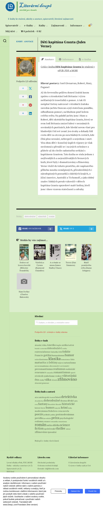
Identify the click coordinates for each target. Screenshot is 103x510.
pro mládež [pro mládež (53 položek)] (47, 418)
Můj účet (10, 31)
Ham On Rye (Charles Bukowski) (24, 294)
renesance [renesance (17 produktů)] (40, 372)
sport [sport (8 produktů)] (73, 372)
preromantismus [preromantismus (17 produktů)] (44, 369)
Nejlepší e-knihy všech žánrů (47, 440)
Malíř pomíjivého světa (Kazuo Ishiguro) (86, 266)
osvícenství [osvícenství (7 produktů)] (64, 366)
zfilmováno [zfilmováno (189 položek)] (41, 432)
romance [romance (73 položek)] (46, 421)
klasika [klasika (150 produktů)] (54, 358)
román (51, 216)
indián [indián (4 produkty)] (37, 359)
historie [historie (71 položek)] (38, 408)
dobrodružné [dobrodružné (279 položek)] (52, 400)
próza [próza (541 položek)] (55, 418)
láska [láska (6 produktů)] (72, 359)
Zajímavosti (57, 25)
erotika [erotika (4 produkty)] (64, 348)
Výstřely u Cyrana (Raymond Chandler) (39, 266)
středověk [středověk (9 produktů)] (39, 376)
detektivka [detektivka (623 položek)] (69, 396)
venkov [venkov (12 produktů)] (58, 376)
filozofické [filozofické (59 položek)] (51, 404)
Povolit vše (92, 491)
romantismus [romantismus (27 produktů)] (62, 372)
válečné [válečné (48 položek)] (68, 429)
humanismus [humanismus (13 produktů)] (58, 355)
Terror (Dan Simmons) (71, 263)
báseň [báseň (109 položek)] (58, 397)
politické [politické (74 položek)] (47, 414)
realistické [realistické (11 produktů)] (70, 369)
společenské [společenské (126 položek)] (50, 428)
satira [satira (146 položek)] (49, 425)
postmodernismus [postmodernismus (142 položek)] (65, 414)
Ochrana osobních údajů (48, 465)
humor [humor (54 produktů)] (69, 355)
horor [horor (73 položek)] (43, 408)
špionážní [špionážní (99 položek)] (52, 432)
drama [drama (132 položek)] (63, 400)
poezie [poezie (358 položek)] (39, 414)
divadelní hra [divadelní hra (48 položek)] (39, 401)
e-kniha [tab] (85, 59)
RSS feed (10, 471)
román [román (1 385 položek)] (40, 424)
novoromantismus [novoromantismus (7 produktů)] (42, 366)
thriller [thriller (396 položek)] (60, 428)
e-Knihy (28, 25)
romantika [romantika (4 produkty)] (50, 373)
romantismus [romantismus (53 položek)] (62, 422)
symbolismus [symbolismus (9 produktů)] (49, 376)
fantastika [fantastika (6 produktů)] (54, 352)
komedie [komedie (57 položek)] (57, 408)
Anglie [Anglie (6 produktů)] (58, 345)
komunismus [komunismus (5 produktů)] (65, 359)
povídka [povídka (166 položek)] (39, 418)
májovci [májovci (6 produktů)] (61, 363)
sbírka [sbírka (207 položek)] (56, 425)
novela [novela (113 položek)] (66, 411)
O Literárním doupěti (77, 462)
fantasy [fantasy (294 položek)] (42, 404)
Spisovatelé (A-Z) (14, 468)
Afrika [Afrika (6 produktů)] (44, 345)
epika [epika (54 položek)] (76, 401)
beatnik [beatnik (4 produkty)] (37, 348)
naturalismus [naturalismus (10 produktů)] (70, 362)
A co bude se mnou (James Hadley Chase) (55, 265)
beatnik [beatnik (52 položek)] (52, 397)
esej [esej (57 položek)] (36, 404)
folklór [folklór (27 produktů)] (66, 351)
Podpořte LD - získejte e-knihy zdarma (51, 332)
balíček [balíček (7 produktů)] (71, 345)
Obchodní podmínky (46, 462)
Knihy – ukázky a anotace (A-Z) (19, 465)
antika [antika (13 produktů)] (65, 345)
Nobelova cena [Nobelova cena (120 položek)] (55, 411)
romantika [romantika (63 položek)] (54, 421)
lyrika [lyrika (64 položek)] (70, 408)
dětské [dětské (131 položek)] (70, 400)
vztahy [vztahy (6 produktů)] (41, 380)
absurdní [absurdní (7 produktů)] (38, 345)
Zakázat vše (75, 491)
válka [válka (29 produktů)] (48, 379)
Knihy (42, 25)
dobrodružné (30, 216)
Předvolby (58, 491)
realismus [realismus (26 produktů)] (59, 369)
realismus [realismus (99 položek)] (39, 421)
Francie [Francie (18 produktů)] (39, 355)
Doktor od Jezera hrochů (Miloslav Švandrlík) (24, 266)
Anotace (28, 41)
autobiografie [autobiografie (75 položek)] (44, 397)
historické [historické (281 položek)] (68, 404)
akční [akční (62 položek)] (36, 397)
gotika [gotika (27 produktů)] (47, 355)
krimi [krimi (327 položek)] (64, 407)
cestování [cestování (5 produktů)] (43, 348)
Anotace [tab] (47, 59)
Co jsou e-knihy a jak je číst (79, 465)
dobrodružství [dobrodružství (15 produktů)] (54, 348)
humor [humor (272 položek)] (50, 407)
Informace (76, 25)
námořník (42, 216)
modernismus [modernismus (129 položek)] (41, 411)
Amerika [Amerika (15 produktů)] (51, 344)
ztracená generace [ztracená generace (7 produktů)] (42, 383)
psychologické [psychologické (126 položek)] (66, 418)
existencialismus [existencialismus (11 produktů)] (42, 351)
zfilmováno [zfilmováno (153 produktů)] (67, 379)
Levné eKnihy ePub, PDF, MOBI (19, 462)
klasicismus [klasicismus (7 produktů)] (43, 359)
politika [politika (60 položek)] (52, 415)
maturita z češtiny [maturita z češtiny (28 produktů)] (46, 362)
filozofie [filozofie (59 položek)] (58, 404)
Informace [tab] (66, 59)
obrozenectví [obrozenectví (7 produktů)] (54, 366)
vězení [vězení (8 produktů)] (54, 380)
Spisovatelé (11, 25)
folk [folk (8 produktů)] (60, 352)
